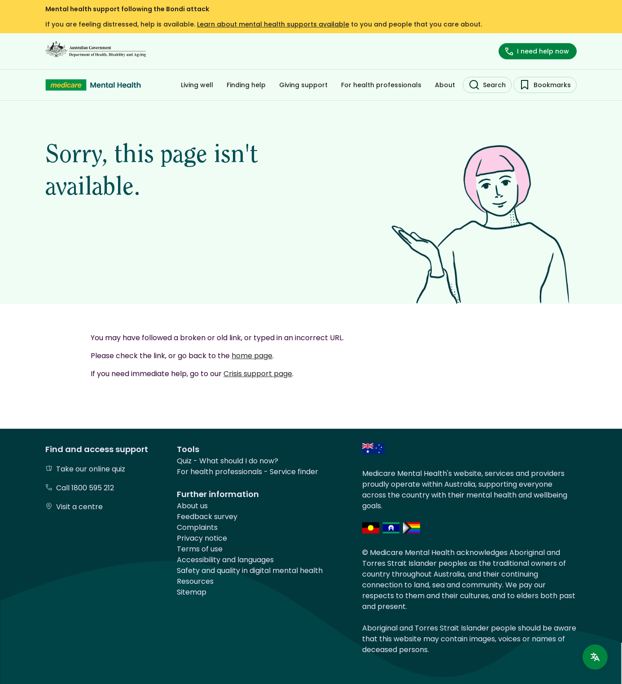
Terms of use (200, 549)
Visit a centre (79, 507)
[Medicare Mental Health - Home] (93, 85)
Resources (195, 581)
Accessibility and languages (225, 560)
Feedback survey (207, 516)
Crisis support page (257, 374)
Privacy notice (202, 538)
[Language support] (595, 657)
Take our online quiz (90, 469)
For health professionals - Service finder (247, 471)
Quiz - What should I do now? (227, 461)
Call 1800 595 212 (85, 488)
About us (192, 506)
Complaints (197, 527)
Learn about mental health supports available (273, 24)
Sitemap (191, 592)
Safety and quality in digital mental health (250, 570)
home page (252, 356)
